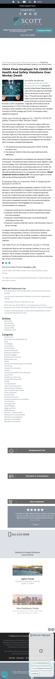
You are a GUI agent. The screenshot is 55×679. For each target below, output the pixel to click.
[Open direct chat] (49, 629)
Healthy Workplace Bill (12, 379)
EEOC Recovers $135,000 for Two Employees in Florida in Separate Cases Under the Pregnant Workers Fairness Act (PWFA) (28, 306)
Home (13, 2)
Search (29, 2)
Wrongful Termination (12, 421)
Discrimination (9, 348)
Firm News (8, 366)
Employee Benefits (11, 350)
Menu (39, 2)
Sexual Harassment (11, 397)
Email (24, 2)
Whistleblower (9, 410)
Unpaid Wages (9, 406)
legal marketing (22, 673)
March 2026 (8, 323)
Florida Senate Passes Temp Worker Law (19, 302)
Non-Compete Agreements (14, 390)
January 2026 (9, 328)
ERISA (6, 361)
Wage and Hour (10, 408)
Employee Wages (10, 355)
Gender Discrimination (12, 368)
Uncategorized (9, 403)
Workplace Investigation (13, 417)
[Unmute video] (41, 651)
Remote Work (9, 395)
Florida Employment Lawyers (11, 62)
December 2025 (10, 330)
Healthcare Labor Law (12, 377)
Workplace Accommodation (14, 415)
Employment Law (32, 62)
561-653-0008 (27, 35)
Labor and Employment (12, 386)
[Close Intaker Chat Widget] (52, 629)
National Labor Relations (13, 388)
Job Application (10, 384)
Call (18, 2)
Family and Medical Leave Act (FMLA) (18, 364)
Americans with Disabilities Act (15, 339)
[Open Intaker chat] (32, 678)
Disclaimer (20, 658)
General (7, 370)
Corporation (8, 346)
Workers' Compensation (13, 412)
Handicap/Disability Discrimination (17, 372)
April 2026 (8, 321)
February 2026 (9, 325)
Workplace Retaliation (12, 419)
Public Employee (10, 392)
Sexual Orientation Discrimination (16, 399)
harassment (8, 375)
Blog (24, 62)
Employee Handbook (12, 353)
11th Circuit (8, 337)
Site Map (12, 658)
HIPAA (6, 381)
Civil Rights (8, 344)
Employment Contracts (12, 357)
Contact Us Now (44, 30)
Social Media (9, 401)
